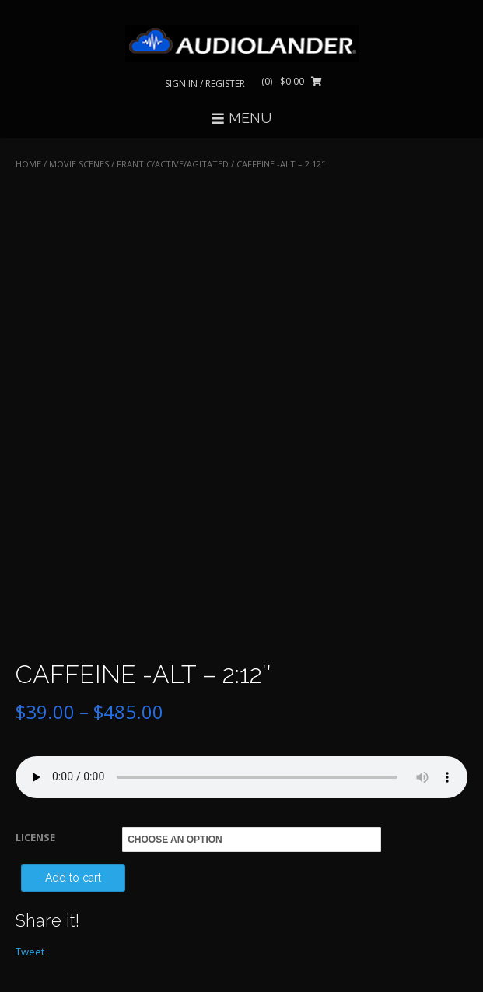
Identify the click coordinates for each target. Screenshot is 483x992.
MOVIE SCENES (79, 164)
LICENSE (35, 837)
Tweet (30, 952)
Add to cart (73, 877)
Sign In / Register (205, 83)
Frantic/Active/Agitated (173, 164)
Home (28, 164)
